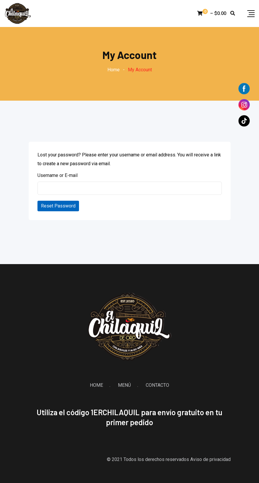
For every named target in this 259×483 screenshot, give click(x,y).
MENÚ (124, 385)
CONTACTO (157, 385)
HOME (96, 385)
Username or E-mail (57, 175)
